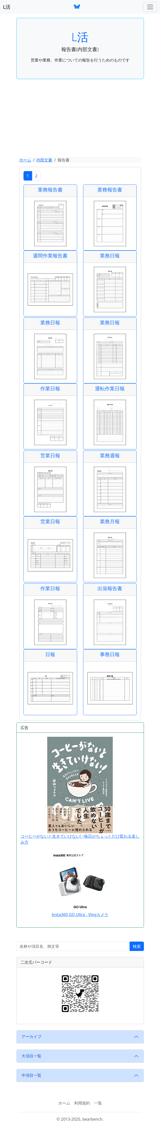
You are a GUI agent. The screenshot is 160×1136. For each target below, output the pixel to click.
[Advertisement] (80, 119)
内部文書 (44, 160)
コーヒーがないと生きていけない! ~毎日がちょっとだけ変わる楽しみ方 (80, 791)
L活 (6, 6)
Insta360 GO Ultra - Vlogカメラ (80, 914)
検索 (137, 946)
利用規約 (82, 1103)
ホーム (25, 160)
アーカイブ (31, 1036)
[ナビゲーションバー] (150, 7)
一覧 (98, 1103)
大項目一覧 (31, 1056)
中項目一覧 (31, 1075)
